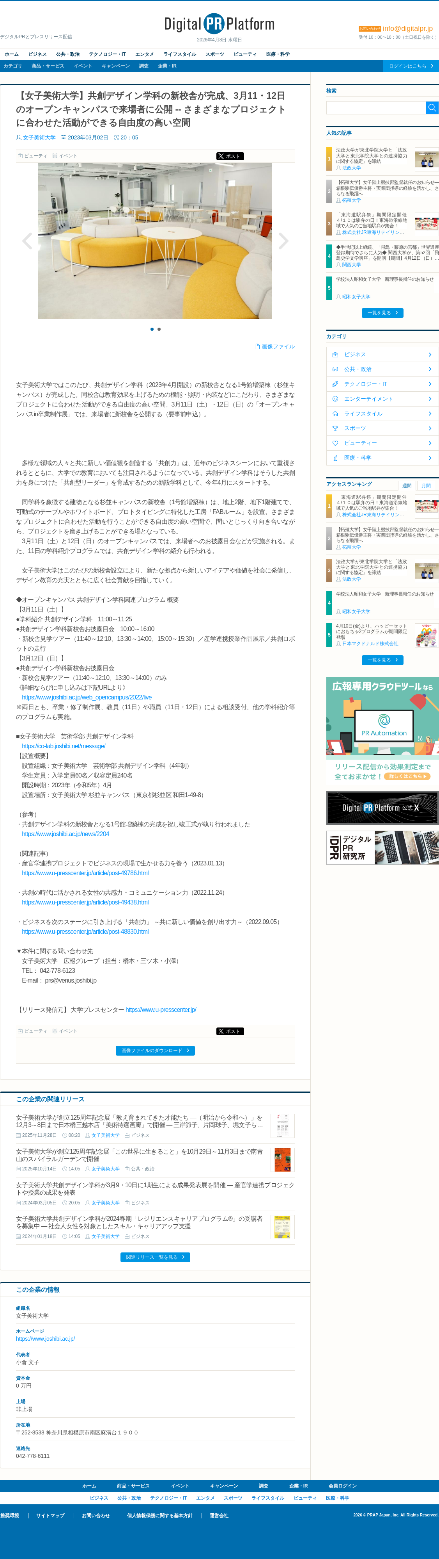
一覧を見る (379, 313)
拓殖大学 (351, 200)
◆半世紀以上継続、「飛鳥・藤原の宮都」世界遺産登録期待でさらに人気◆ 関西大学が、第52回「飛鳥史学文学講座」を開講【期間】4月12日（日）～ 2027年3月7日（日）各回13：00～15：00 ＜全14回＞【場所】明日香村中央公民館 (387, 258)
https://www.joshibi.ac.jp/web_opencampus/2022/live (87, 697)
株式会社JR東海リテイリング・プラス (382, 232)
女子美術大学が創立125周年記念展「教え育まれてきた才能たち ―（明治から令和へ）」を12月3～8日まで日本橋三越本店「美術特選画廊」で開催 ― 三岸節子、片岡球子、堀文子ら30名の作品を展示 (139, 1125)
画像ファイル (278, 346)
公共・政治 (68, 54)
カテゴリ (13, 66)
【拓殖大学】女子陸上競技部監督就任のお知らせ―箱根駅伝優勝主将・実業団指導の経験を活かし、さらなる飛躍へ (387, 188)
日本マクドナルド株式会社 (370, 643)
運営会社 (219, 1515)
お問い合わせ (96, 1515)
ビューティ (245, 54)
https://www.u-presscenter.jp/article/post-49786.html (85, 873)
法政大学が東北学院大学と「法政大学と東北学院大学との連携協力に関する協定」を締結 (371, 155)
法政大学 (351, 168)
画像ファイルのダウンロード (152, 1050)
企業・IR (167, 66)
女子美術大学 (39, 137)
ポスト (233, 156)
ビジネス (37, 54)
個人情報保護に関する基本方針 (160, 1515)
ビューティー (360, 443)
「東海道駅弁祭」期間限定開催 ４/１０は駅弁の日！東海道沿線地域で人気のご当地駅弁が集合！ (373, 220)
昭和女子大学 (356, 297)
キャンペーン (116, 66)
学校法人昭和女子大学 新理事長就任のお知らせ (385, 279)
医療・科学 (278, 54)
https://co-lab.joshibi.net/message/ (63, 746)
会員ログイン (343, 1486)
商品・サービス (48, 66)
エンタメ (144, 54)
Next (283, 241)
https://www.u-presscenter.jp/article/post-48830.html (85, 931)
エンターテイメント (368, 399)
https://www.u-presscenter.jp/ (161, 1009)
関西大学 (351, 265)
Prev (27, 241)
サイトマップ (50, 1515)
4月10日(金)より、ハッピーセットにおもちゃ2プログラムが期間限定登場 (371, 631)
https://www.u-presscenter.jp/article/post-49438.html (85, 902)
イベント (83, 66)
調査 (144, 66)
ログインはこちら (408, 66)
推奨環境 (9, 1515)
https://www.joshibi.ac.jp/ (45, 1339)
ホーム (12, 54)
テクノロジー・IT (107, 54)
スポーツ (214, 54)
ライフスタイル (179, 54)
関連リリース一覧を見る (152, 1257)
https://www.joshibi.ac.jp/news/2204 (65, 834)
